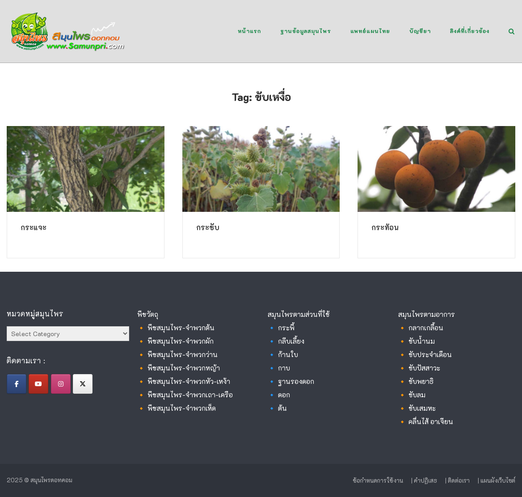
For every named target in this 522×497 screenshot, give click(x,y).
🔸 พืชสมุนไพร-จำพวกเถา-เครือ (185, 394)
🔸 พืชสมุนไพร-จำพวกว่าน (177, 354)
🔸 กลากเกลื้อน (420, 327)
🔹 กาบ (279, 367)
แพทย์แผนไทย (370, 30)
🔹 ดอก (279, 394)
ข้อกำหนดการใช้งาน (378, 480)
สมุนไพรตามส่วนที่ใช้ (299, 314)
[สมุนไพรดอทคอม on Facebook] (16, 384)
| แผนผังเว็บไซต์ (496, 480)
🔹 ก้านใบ (283, 354)
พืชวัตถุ (147, 314)
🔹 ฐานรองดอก (291, 381)
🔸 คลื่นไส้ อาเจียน (425, 421)
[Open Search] (511, 32)
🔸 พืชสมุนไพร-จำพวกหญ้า (178, 367)
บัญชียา (420, 30)
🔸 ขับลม (411, 394)
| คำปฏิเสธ (424, 480)
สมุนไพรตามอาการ (426, 314)
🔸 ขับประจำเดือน (425, 354)
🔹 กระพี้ (281, 327)
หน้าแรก (249, 30)
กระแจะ (33, 227)
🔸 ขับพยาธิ (416, 381)
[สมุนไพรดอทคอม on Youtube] (38, 384)
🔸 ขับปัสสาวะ (419, 367)
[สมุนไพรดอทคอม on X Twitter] (83, 384)
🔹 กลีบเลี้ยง (286, 341)
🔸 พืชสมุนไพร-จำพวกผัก (175, 341)
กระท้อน (385, 227)
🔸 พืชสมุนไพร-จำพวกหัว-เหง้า (183, 381)
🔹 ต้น (277, 408)
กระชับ (207, 227)
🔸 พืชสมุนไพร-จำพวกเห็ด (176, 408)
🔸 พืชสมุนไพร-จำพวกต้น (176, 327)
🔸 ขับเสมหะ (417, 408)
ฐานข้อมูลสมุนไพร (305, 30)
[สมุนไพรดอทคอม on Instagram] (61, 384)
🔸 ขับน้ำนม (416, 341)
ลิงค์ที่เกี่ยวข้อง (469, 30)
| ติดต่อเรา (457, 480)
